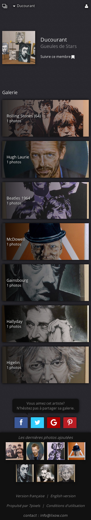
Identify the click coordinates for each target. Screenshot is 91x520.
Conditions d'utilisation (65, 505)
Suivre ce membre (57, 56)
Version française (30, 495)
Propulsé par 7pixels (23, 505)
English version (62, 495)
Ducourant (24, 5)
